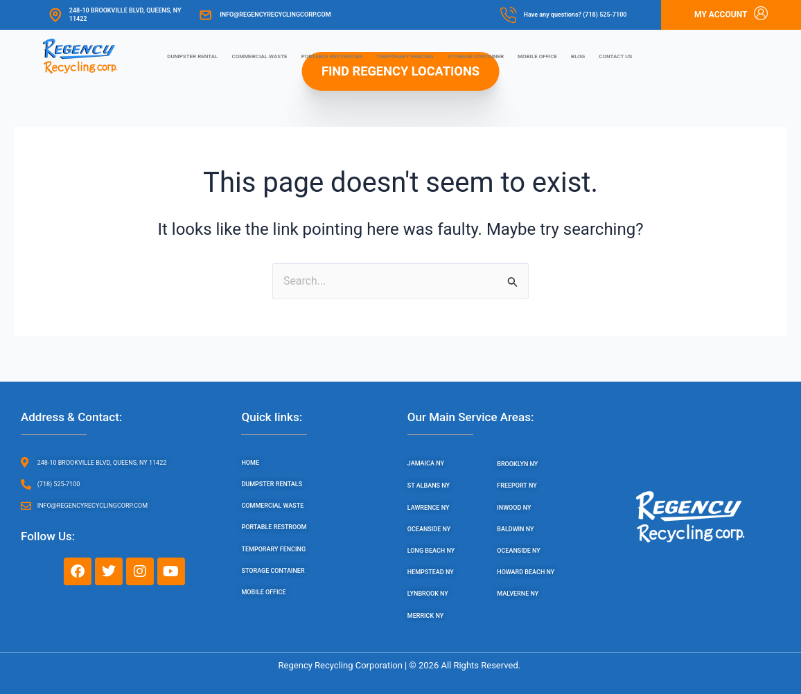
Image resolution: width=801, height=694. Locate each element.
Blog (578, 56)
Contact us (615, 56)
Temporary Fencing (405, 56)
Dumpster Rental (192, 56)
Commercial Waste (260, 56)
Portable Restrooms (332, 56)
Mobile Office (537, 56)
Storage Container (476, 56)
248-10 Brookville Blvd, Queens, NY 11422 (125, 14)
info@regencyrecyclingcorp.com (275, 14)
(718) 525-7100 (604, 14)
